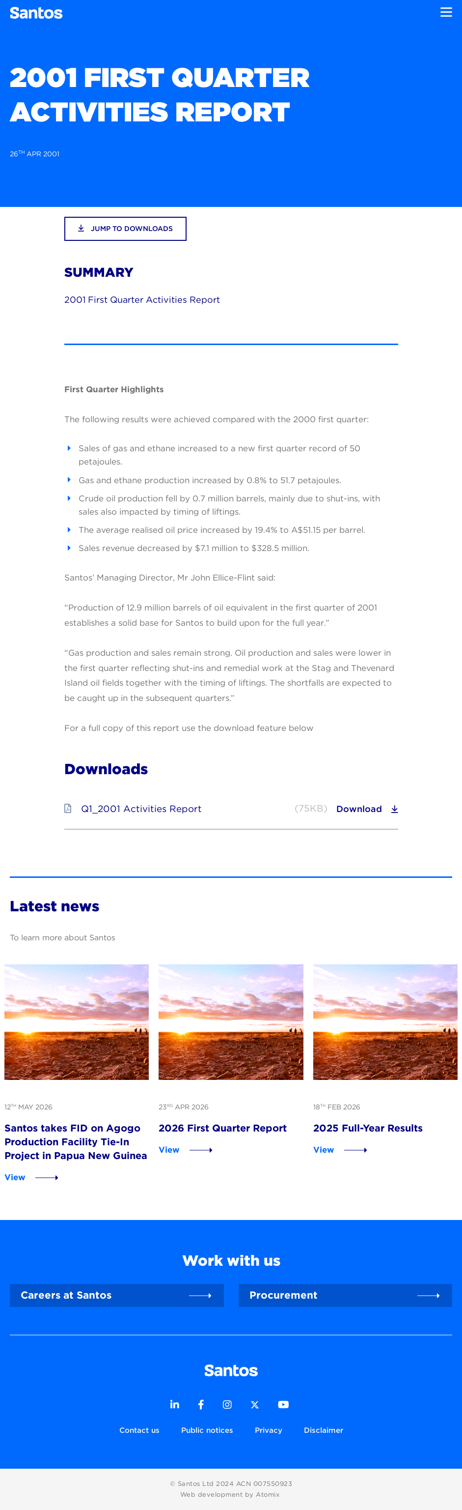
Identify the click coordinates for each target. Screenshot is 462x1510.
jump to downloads (125, 228)
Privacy (268, 1430)
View (15, 1177)
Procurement (283, 1295)
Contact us (139, 1430)
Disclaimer (323, 1430)
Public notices (207, 1430)
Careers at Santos (66, 1295)
